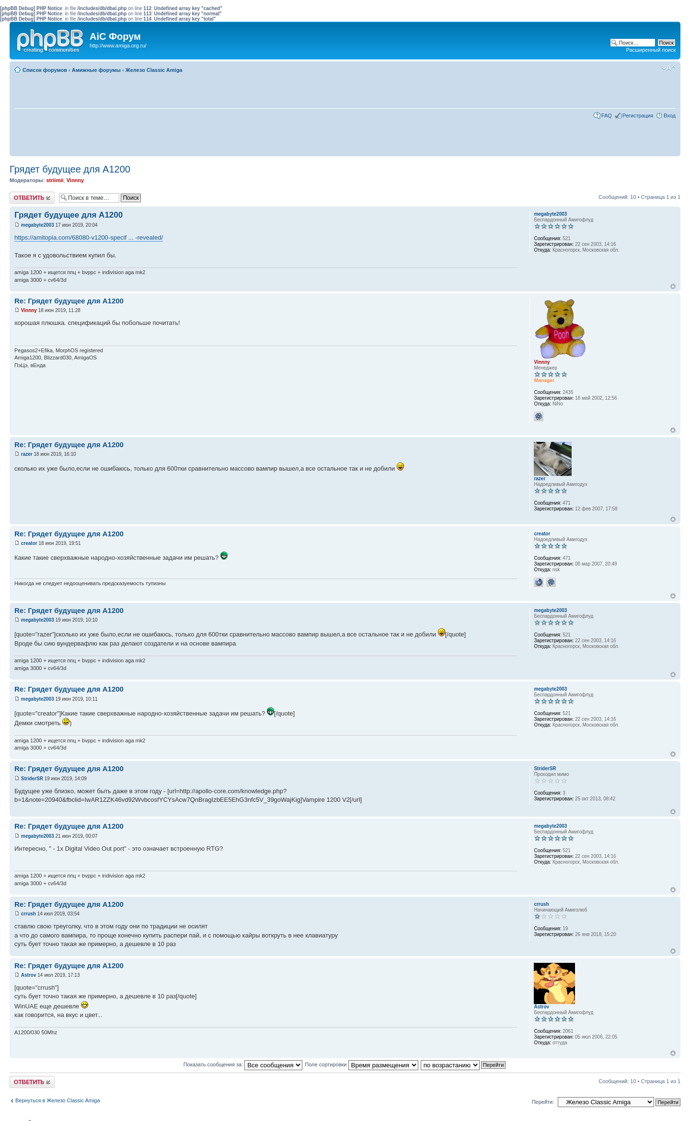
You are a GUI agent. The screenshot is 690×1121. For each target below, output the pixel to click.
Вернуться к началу (673, 286)
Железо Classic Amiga (154, 70)
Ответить (32, 198)
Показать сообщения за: (243, 1064)
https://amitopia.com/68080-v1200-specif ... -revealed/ (88, 237)
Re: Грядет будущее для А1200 (69, 301)
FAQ (606, 115)
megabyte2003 (37, 225)
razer (27, 454)
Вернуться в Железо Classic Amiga (57, 1100)
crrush (28, 913)
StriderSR (32, 778)
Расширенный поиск (651, 50)
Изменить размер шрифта (669, 68)
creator (29, 543)
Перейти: (543, 1102)
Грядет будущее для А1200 (70, 169)
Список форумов (45, 70)
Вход (670, 115)
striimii (54, 180)
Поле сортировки (361, 1064)
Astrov (28, 975)
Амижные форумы (96, 70)
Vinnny (75, 180)
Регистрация (637, 115)
